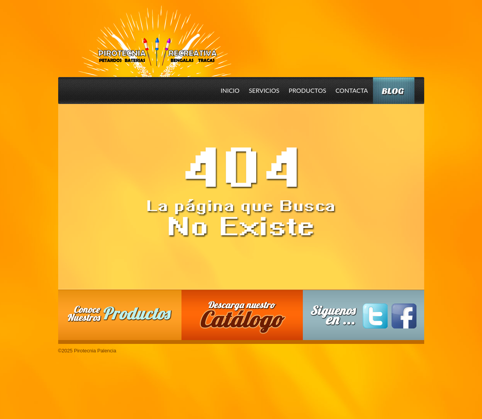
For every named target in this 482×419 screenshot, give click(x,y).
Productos (307, 90)
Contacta (352, 90)
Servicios (264, 90)
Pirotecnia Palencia (154, 36)
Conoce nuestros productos (120, 313)
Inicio (230, 90)
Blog (393, 91)
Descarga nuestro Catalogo (246, 319)
